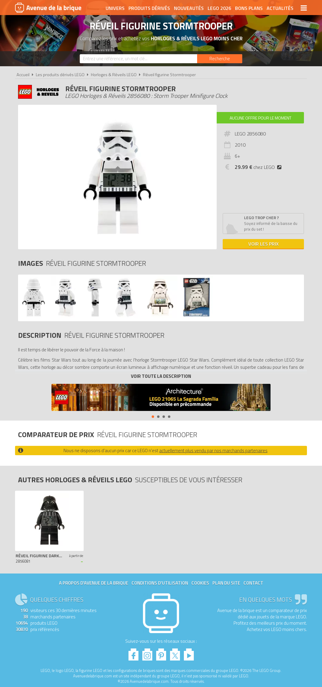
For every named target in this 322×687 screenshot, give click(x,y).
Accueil (23, 74)
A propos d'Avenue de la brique (93, 583)
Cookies (200, 583)
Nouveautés (189, 8)
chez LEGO (259, 167)
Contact (253, 583)
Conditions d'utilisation (160, 583)
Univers (115, 8)
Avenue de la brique (48, 7)
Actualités (280, 8)
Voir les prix (263, 243)
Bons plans (249, 8)
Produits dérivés (149, 8)
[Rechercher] (219, 58)
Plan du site (226, 583)
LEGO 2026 (219, 8)
